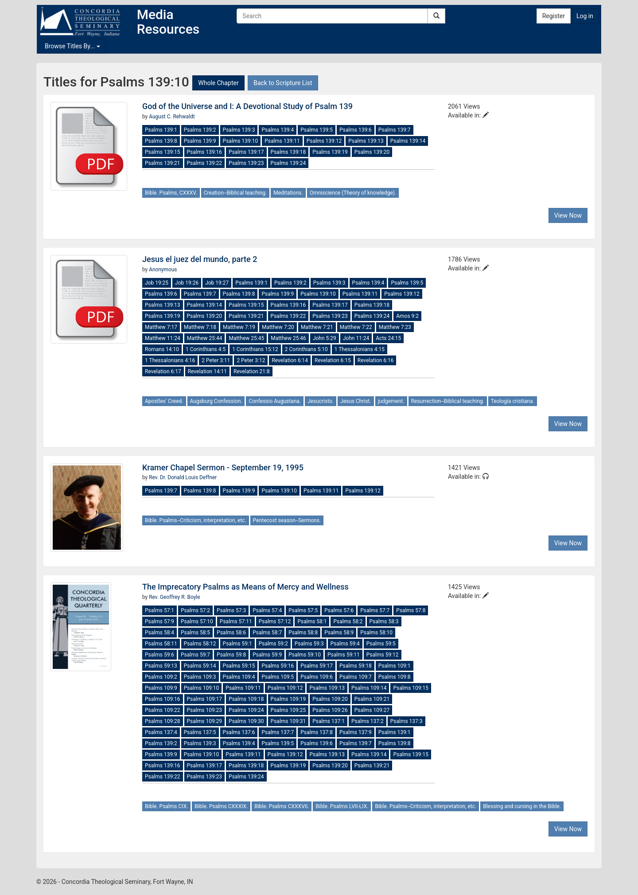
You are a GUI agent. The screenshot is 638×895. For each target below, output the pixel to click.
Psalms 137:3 (406, 721)
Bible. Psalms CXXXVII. (281, 806)
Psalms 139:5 (316, 130)
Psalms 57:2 (195, 610)
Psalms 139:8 (161, 141)
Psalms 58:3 (384, 621)
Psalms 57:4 (267, 610)
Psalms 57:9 (159, 621)
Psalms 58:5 (195, 632)
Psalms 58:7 (267, 632)
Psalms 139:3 (239, 130)
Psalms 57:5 (303, 610)
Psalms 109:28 (162, 721)
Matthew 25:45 (246, 338)
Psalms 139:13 (366, 141)
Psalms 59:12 (382, 655)
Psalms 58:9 (339, 632)
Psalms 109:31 (288, 721)
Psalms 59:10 (304, 655)
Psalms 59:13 (161, 666)
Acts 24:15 (388, 338)
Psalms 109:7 (355, 677)
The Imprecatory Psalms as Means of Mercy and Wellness (245, 586)
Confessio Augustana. (275, 401)
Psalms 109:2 (161, 677)
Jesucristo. (320, 401)
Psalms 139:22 (204, 163)
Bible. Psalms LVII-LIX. (341, 806)
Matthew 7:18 (200, 327)
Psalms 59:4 (345, 644)
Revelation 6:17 (163, 371)
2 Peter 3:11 (216, 360)
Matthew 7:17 (161, 327)
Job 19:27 (217, 283)
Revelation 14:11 (207, 371)
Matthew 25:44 (204, 338)
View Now (568, 215)
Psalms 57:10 (197, 621)
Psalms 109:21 (372, 699)
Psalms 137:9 (355, 732)
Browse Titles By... (72, 46)
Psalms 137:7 (277, 732)
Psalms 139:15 (162, 152)
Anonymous (163, 269)
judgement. (391, 401)
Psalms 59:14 (200, 666)
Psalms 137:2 (367, 721)
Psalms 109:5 (277, 677)
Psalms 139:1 (161, 130)
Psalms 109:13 (327, 688)
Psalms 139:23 (246, 163)
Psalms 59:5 (381, 644)
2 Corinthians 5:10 (306, 349)
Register (553, 16)
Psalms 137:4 (161, 732)
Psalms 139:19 (330, 152)
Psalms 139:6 (355, 130)
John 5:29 (324, 338)
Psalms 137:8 (316, 732)
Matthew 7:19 (239, 327)
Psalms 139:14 (408, 141)
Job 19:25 (156, 283)
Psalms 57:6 (339, 610)
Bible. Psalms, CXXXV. (171, 193)
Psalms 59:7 (195, 655)
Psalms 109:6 (316, 677)
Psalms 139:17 (246, 152)
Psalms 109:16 (162, 699)
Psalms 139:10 (240, 141)
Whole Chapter (218, 82)
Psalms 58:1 (312, 621)
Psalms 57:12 (275, 621)
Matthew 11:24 (162, 338)
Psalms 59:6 (159, 655)
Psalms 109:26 (330, 710)
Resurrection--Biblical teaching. (447, 401)
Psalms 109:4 (239, 677)
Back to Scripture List (282, 82)
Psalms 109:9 (161, 688)
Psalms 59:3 (309, 644)
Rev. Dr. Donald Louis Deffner (183, 477)
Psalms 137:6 (239, 732)
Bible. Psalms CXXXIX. (221, 806)
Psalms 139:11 (282, 141)
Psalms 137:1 (328, 721)
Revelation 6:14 (290, 360)
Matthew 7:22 (356, 327)
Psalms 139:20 (372, 152)
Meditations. (288, 193)
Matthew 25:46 (288, 338)
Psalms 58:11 (161, 644)
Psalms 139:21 (162, 163)
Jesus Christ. (355, 401)
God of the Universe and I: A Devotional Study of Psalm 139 (247, 106)
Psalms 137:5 (200, 732)
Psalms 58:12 (200, 644)
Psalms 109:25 (288, 710)
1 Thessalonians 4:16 (170, 360)
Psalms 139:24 (288, 163)
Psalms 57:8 (410, 610)
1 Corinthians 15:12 (255, 349)
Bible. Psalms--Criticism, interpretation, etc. (195, 520)
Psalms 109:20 (330, 699)
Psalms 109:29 (204, 721)
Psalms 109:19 (288, 699)
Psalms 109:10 (201, 688)
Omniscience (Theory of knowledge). (353, 193)
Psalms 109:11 (243, 688)
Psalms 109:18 (246, 699)
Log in (584, 16)
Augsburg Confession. (216, 401)
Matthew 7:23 (395, 327)
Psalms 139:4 (277, 130)
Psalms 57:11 (236, 621)
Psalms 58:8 (303, 632)
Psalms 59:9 (267, 655)
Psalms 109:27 (372, 710)
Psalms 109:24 (246, 710)
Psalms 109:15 (410, 688)
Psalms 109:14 (369, 688)
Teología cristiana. (512, 401)
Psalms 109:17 (204, 699)
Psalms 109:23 (204, 710)
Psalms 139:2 (200, 130)
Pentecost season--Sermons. (287, 520)
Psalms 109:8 (394, 677)
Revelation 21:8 (251, 371)
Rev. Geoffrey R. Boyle (174, 597)
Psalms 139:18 (288, 152)
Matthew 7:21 (317, 327)
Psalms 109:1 (394, 666)
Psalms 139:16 (204, 152)
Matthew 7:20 (278, 327)
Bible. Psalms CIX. (166, 806)
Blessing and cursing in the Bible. (522, 806)
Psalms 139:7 (394, 130)
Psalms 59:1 (237, 644)
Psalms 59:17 (316, 666)
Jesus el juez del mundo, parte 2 (199, 259)
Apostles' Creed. (164, 401)
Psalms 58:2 (347, 621)
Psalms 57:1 (159, 610)
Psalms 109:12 (285, 688)
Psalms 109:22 (162, 710)
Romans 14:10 (162, 349)
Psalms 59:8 (231, 655)
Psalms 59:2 (273, 644)
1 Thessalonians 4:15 (360, 349)
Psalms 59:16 (277, 666)
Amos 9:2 (407, 316)
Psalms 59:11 (343, 655)
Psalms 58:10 (376, 632)
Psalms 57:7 (374, 610)
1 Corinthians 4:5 (206, 349)
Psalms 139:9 (200, 141)
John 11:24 (356, 338)
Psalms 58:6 (231, 632)
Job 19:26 (186, 283)
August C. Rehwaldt (172, 116)
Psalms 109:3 (200, 677)
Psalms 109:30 (246, 721)
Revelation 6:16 (376, 360)
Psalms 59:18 (355, 666)
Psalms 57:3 (231, 610)
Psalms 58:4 (159, 632)
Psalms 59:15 (239, 666)
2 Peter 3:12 (251, 360)
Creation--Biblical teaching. (235, 193)
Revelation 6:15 (333, 360)
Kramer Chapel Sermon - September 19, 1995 (222, 467)
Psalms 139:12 (324, 141)
